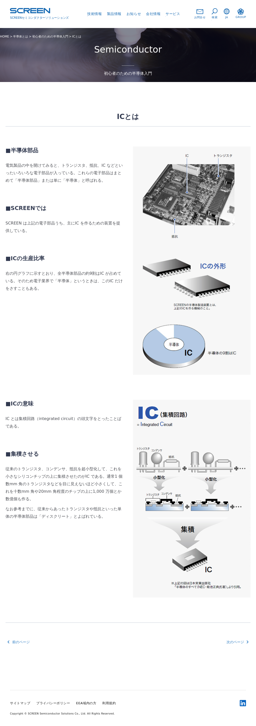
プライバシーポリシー (53, 703)
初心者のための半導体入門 (50, 36)
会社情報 (153, 14)
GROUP (241, 13)
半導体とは (20, 36)
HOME (4, 36)
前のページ (21, 642)
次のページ (235, 642)
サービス (173, 14)
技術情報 (94, 14)
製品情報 (114, 14)
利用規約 (109, 703)
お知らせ (133, 14)
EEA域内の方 (86, 703)
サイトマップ (20, 703)
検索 (215, 13)
